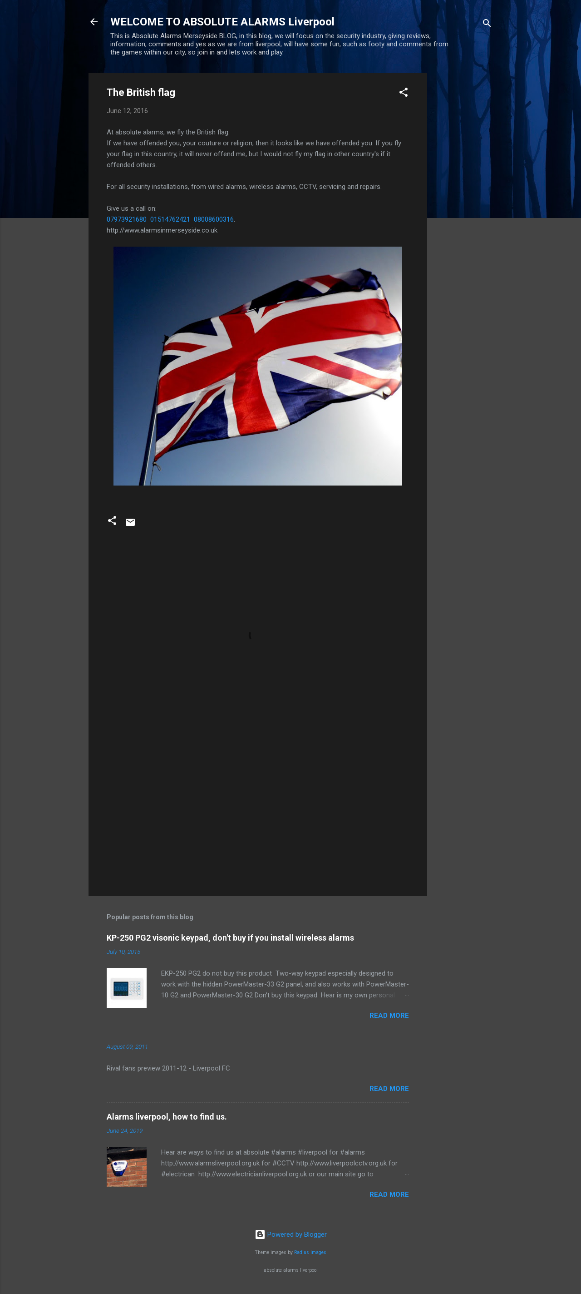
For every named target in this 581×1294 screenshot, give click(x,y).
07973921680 (127, 219)
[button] (403, 94)
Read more (389, 1015)
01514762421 (170, 219)
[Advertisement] (463, 209)
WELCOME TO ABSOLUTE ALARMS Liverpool (222, 21)
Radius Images (310, 1252)
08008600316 (214, 219)
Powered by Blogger (291, 1234)
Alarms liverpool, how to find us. (167, 1116)
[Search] (487, 25)
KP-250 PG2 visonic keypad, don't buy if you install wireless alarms (230, 937)
